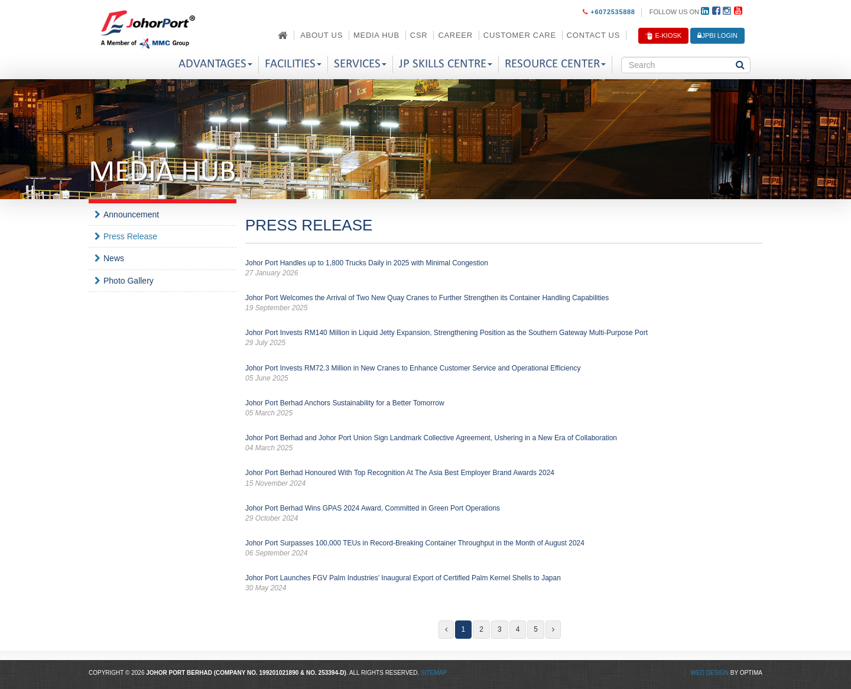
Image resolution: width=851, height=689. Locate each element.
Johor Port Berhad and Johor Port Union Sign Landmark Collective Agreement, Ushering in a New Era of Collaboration (503, 443)
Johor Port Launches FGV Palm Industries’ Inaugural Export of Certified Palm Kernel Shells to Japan (503, 583)
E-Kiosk (663, 36)
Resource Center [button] (555, 64)
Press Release (130, 236)
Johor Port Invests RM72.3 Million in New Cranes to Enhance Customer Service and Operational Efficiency (503, 374)
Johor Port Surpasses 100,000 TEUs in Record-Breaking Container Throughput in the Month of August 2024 (503, 548)
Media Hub (376, 35)
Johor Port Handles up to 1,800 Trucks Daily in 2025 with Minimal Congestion (503, 268)
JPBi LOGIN (717, 35)
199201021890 (279, 673)
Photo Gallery (128, 280)
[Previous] (446, 629)
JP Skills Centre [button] (445, 64)
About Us (321, 35)
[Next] (553, 629)
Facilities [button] (293, 64)
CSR (419, 35)
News (113, 258)
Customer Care (519, 35)
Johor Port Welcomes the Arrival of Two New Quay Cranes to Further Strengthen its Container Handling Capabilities (503, 303)
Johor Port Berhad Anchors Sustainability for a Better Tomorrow (503, 408)
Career (455, 35)
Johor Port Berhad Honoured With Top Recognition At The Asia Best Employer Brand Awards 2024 (503, 478)
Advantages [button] (215, 64)
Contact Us (593, 35)
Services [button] (360, 64)
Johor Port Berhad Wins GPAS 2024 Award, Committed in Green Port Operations (503, 514)
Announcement (131, 214)
